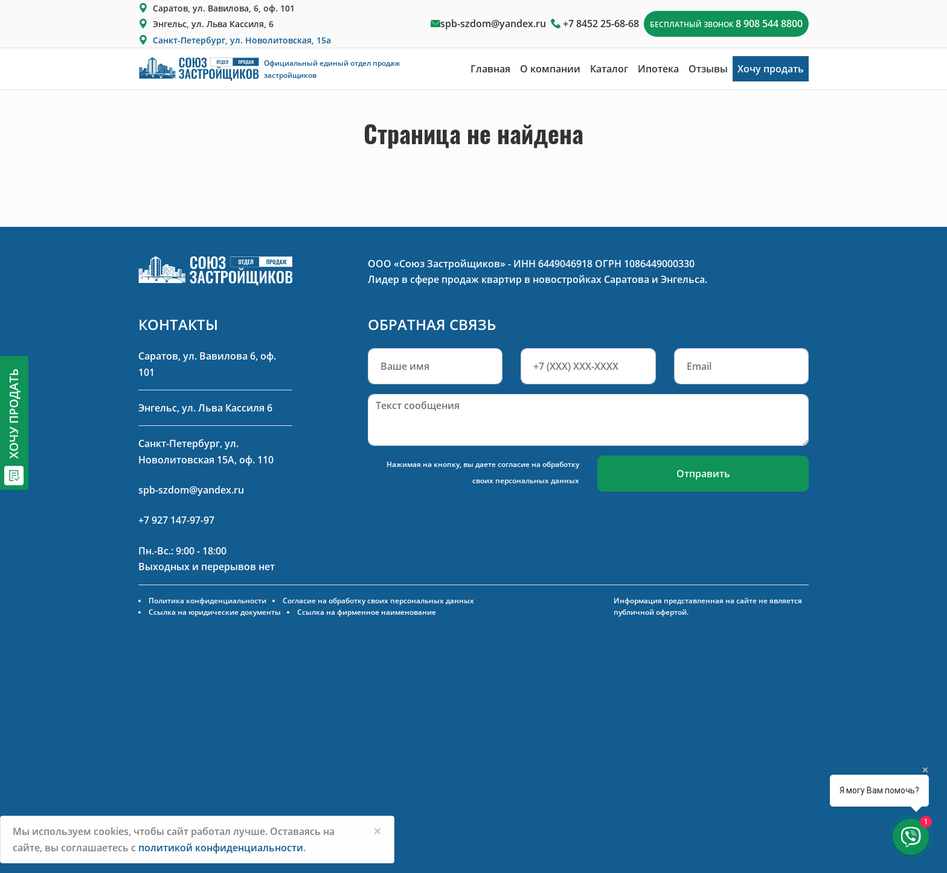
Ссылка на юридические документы (215, 612)
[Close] (377, 830)
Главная (490, 68)
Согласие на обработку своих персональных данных (378, 600)
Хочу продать (770, 68)
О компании (550, 68)
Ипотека (658, 68)
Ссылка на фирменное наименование (366, 612)
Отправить (703, 473)
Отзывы (708, 68)
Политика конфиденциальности (207, 600)
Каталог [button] (609, 68)
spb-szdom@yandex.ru (493, 23)
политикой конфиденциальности (220, 847)
